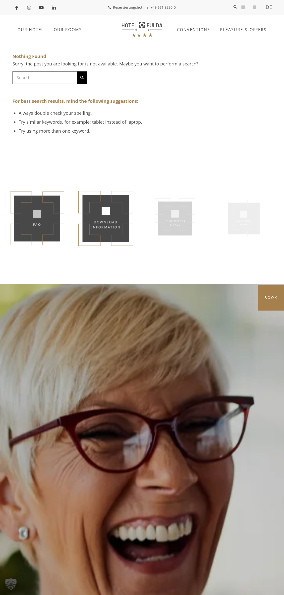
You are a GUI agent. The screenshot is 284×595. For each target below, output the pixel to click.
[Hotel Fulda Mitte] (142, 29)
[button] (11, 584)
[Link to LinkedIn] (54, 7)
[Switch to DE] (267, 7)
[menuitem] (243, 8)
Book (271, 297)
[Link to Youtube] (41, 7)
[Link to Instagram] (29, 7)
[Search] (235, 7)
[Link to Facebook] (16, 7)
